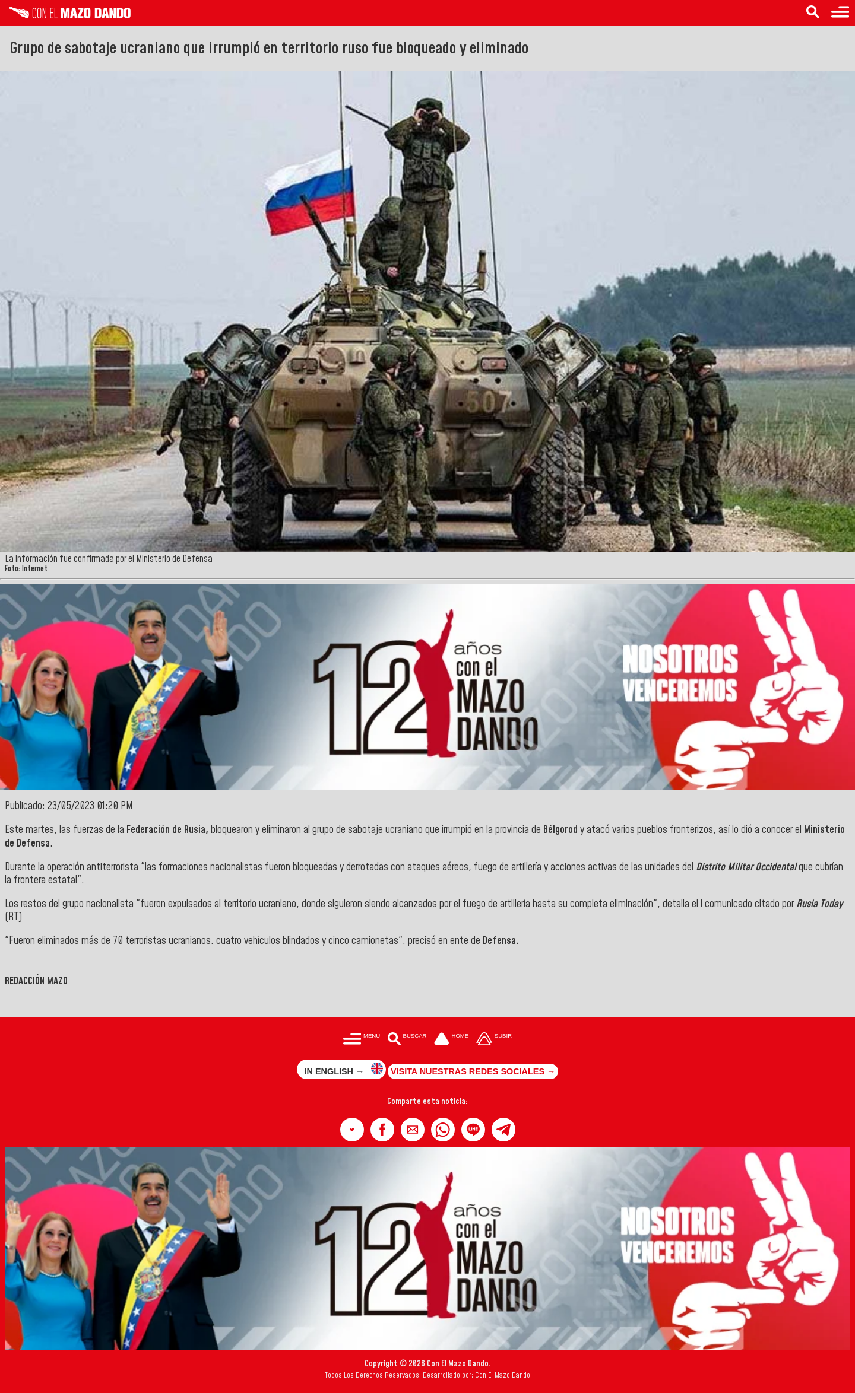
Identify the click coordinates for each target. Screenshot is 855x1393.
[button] (352, 1129)
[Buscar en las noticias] (813, 13)
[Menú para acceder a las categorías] (840, 13)
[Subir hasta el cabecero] (494, 1039)
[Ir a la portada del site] (451, 1039)
